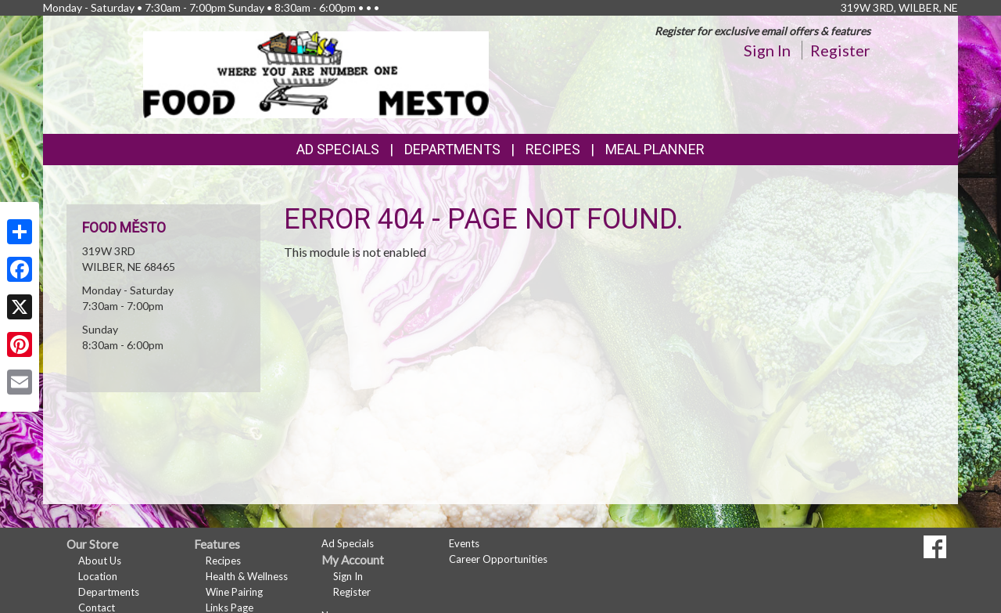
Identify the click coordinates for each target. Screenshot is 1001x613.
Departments (108, 592)
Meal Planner (655, 149)
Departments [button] (452, 149)
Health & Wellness (247, 576)
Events (464, 543)
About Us (99, 560)
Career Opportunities (498, 559)
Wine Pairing (234, 592)
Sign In (767, 50)
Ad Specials (337, 149)
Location (97, 576)
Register (840, 50)
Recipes (553, 149)
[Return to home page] (316, 73)
